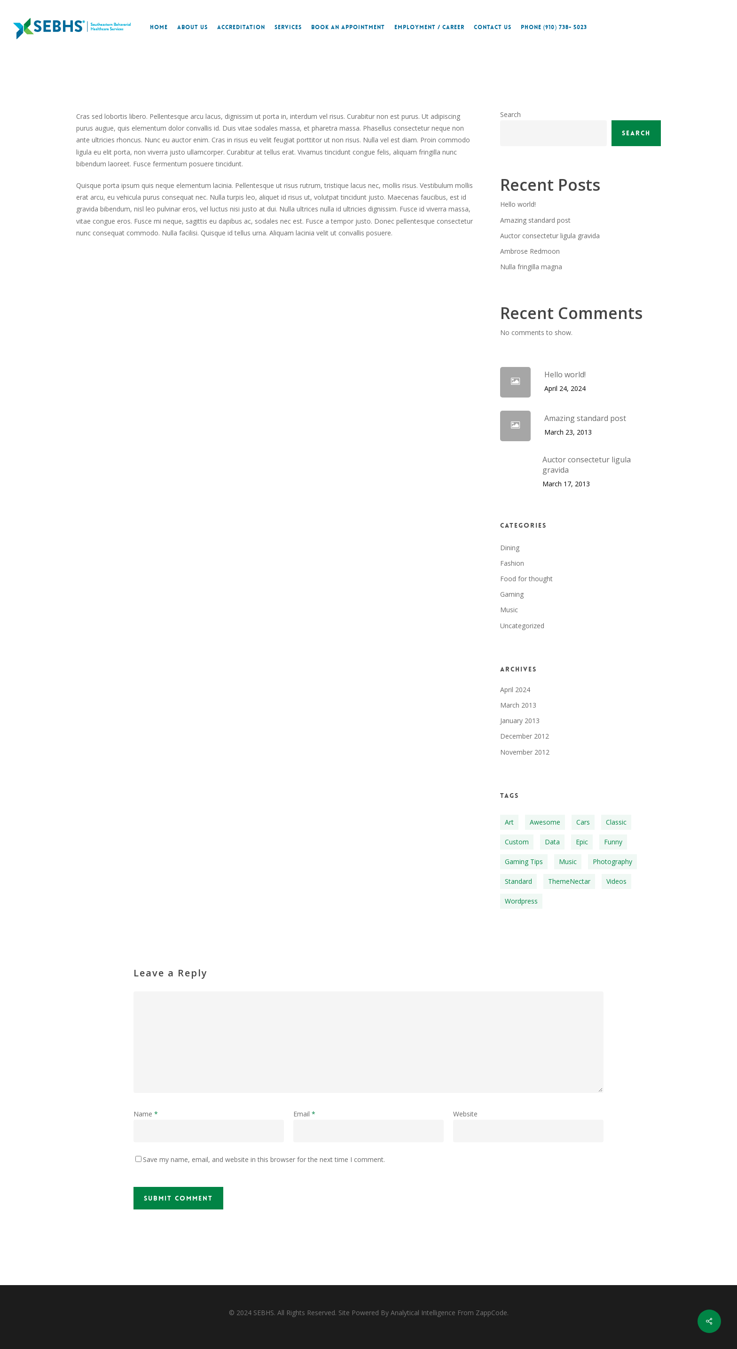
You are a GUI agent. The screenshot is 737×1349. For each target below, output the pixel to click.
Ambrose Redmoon (530, 251)
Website (465, 1113)
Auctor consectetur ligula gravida (550, 235)
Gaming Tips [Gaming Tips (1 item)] (524, 861)
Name (145, 1113)
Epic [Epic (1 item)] (582, 841)
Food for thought (526, 578)
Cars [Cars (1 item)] (583, 822)
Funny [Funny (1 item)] (613, 841)
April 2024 (515, 689)
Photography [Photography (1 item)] (612, 861)
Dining (509, 547)
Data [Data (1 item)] (552, 841)
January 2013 (520, 720)
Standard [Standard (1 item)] (518, 881)
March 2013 (518, 705)
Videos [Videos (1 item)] (616, 881)
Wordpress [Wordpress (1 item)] (521, 901)
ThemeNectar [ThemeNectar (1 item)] (569, 881)
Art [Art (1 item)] (509, 822)
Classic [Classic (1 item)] (616, 822)
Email (304, 1113)
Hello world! (518, 204)
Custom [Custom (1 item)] (517, 841)
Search (510, 114)
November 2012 (524, 752)
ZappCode (491, 1312)
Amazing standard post (535, 220)
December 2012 (524, 736)
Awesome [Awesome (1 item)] (545, 822)
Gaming (512, 594)
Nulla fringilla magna (531, 266)
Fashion (512, 563)
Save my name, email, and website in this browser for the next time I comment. (264, 1159)
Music (509, 609)
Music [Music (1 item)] (568, 861)
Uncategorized (522, 625)
